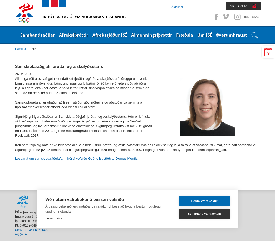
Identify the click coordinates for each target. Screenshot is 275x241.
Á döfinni (177, 6)
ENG (255, 17)
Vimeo (226, 17)
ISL (246, 17)
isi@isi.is (21, 234)
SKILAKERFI (240, 6)
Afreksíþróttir (73, 35)
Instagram (237, 17)
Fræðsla (184, 35)
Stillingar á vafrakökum (204, 213)
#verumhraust (231, 35)
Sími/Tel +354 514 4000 (31, 230)
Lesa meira (53, 218)
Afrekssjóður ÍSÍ (109, 35)
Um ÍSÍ (204, 35)
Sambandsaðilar (37, 35)
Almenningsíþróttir (151, 35)
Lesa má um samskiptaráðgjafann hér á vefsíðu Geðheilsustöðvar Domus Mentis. (76, 158)
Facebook (215, 17)
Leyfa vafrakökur (204, 201)
